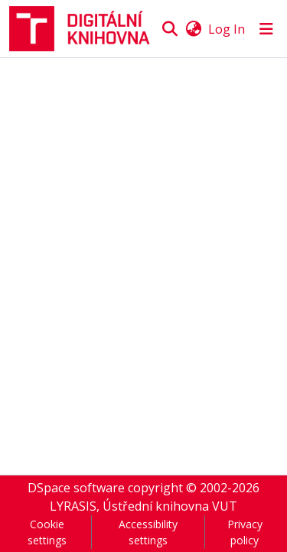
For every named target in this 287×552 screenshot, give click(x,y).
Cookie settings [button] (47, 532)
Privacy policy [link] (245, 532)
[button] (84, 28)
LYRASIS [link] (73, 506)
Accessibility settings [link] (148, 532)
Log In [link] (226, 29)
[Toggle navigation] (266, 29)
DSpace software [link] (76, 487)
